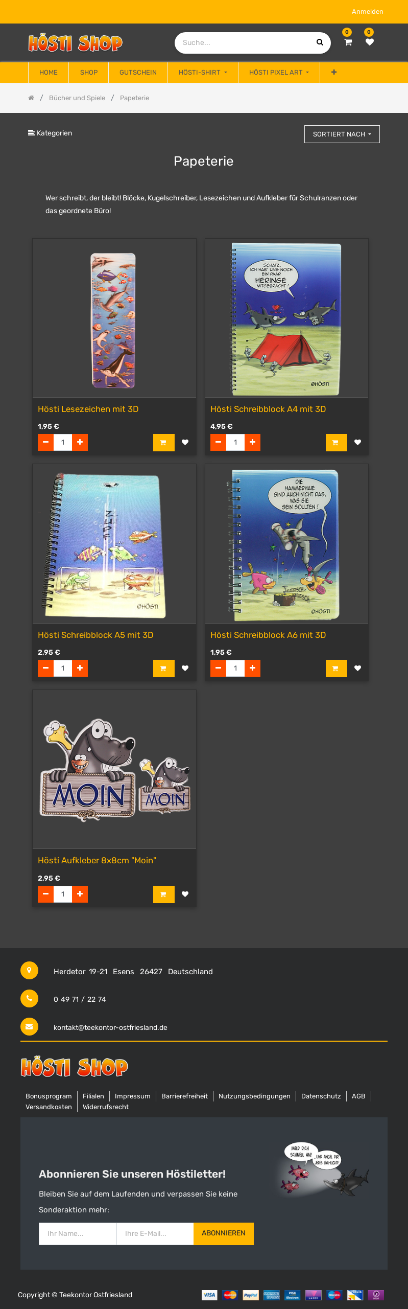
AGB (359, 1096)
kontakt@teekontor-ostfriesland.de (110, 1027)
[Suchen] (292, 129)
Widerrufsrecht (106, 1107)
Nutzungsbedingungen (255, 1096)
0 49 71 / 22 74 (80, 999)
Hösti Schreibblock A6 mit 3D (268, 635)
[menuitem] (48, 72)
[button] (333, 72)
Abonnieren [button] (224, 1233)
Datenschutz (321, 1096)
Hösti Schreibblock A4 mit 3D (268, 409)
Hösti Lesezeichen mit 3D (88, 409)
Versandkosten (49, 1107)
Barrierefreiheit (184, 1096)
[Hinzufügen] (80, 442)
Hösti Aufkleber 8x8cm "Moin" (97, 860)
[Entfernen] (46, 442)
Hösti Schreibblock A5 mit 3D (96, 635)
